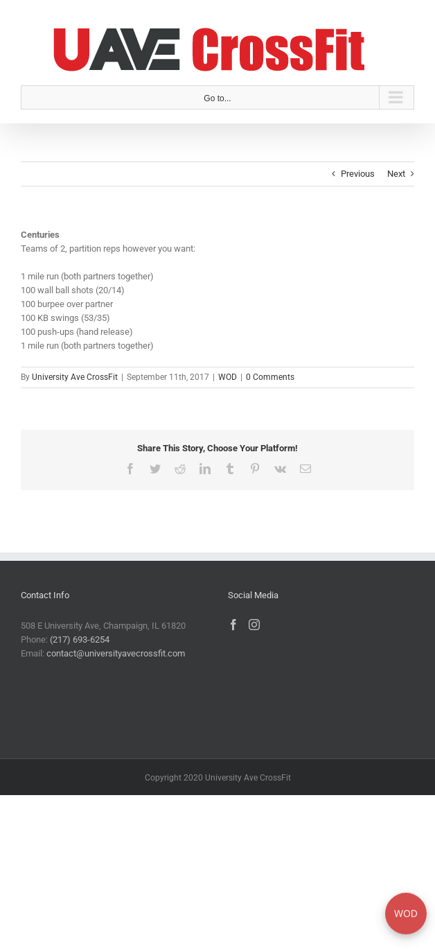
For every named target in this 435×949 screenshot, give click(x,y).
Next (396, 173)
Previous (358, 173)
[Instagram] (254, 624)
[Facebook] (233, 624)
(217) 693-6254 (79, 639)
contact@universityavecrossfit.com (115, 653)
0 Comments (270, 377)
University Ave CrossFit (75, 377)
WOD (227, 377)
